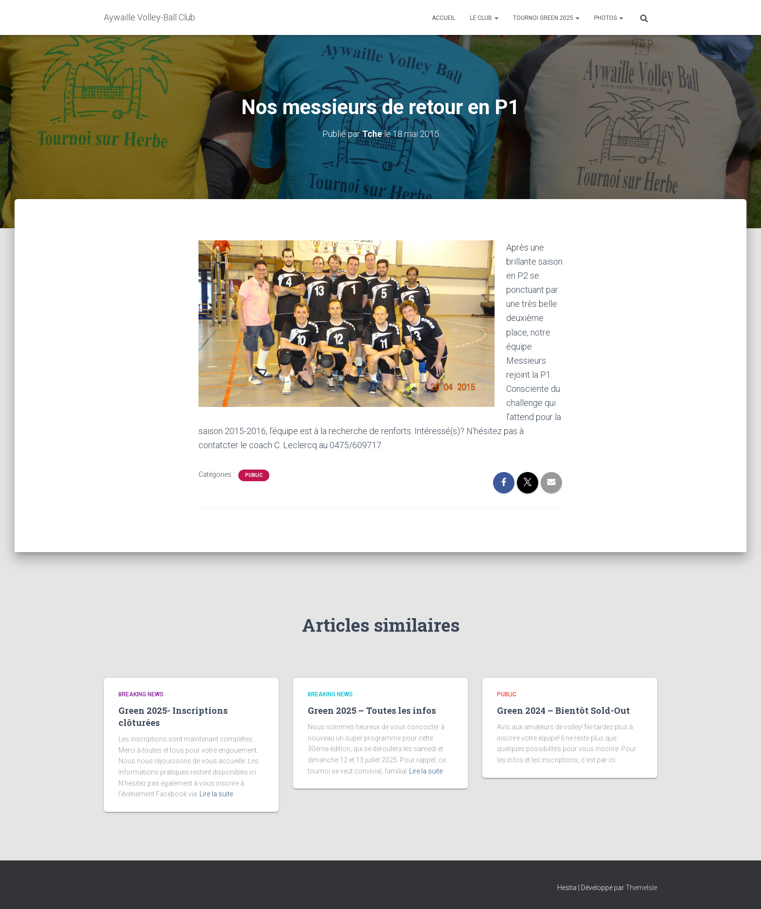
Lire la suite (216, 794)
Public (254, 475)
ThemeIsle (641, 888)
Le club (484, 18)
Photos (608, 18)
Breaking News (141, 694)
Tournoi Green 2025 (546, 18)
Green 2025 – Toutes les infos (372, 710)
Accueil (443, 18)
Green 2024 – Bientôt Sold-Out (563, 710)
